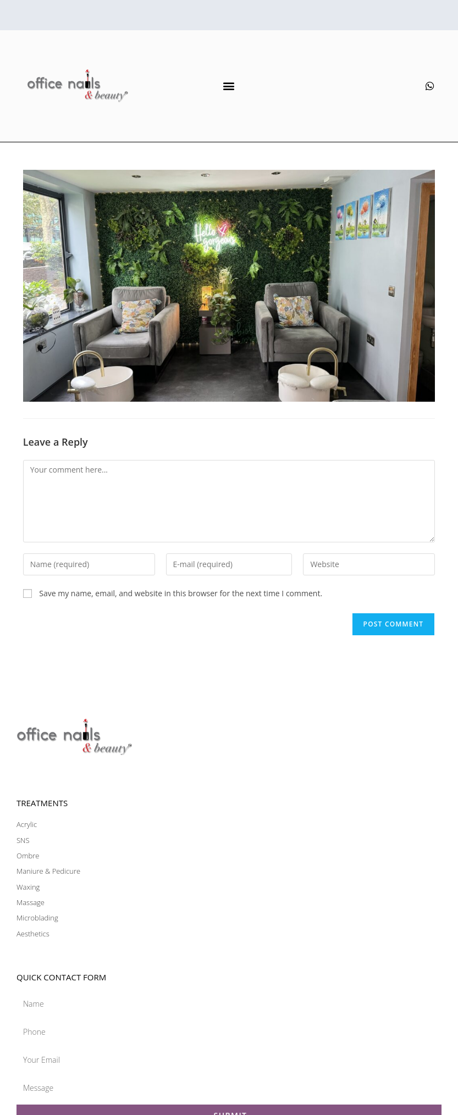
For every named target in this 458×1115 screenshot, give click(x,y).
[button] (229, 86)
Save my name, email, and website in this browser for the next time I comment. (180, 593)
